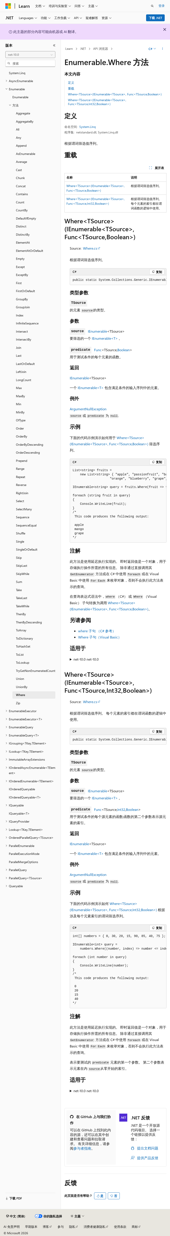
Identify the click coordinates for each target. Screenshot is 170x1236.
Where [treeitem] (20, 695)
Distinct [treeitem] (21, 226)
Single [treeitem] (20, 541)
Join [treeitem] (18, 347)
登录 (161, 6)
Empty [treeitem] (20, 258)
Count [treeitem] (20, 202)
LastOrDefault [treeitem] (25, 364)
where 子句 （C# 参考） (97, 631)
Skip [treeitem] (19, 557)
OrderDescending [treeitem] (28, 452)
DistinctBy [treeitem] (23, 234)
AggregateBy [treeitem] (24, 121)
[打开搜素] (152, 6)
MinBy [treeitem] (20, 412)
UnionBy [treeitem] (21, 687)
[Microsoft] (8, 6)
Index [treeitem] (19, 315)
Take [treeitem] (19, 590)
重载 (71, 88)
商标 (135, 1226)
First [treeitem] (19, 283)
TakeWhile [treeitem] (22, 606)
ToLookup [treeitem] (22, 662)
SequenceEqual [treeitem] (26, 525)
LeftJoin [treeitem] (21, 372)
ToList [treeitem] (20, 654)
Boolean (123, 349)
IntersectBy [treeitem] (23, 339)
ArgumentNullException (88, 409)
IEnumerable (97, 331)
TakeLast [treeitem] (21, 598)
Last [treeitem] (18, 355)
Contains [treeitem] (22, 194)
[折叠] (54, 45)
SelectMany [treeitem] (24, 509)
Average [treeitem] (21, 162)
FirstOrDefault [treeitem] (25, 291)
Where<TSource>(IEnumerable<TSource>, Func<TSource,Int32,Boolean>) (97, 102)
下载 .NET (155, 18)
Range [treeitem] (20, 469)
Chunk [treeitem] (20, 178)
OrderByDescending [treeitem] (29, 444)
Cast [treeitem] (19, 170)
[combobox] (30, 54)
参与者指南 (82, 1148)
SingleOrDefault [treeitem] (26, 549)
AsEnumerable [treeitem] (25, 154)
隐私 (72, 1226)
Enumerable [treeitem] (20, 97)
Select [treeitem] (20, 501)
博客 (46, 1226)
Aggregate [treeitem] (23, 113)
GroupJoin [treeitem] (23, 307)
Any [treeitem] (18, 137)
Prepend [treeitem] (21, 461)
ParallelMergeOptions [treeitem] (23, 862)
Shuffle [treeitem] (20, 533)
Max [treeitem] (19, 388)
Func (98, 349)
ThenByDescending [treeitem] (29, 622)
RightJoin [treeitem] (22, 493)
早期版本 (31, 1226)
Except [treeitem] (20, 267)
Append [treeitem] (21, 145)
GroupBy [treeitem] (22, 299)
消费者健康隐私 (94, 1226)
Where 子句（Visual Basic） (100, 637)
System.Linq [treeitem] (17, 73)
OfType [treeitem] (20, 420)
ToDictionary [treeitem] (24, 638)
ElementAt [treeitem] (23, 242)
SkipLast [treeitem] (21, 565)
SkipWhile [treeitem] (22, 574)
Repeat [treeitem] (20, 477)
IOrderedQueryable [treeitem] (22, 789)
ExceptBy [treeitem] (22, 275)
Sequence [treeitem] (22, 517)
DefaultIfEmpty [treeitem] (26, 218)
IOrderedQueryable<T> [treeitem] (25, 797)
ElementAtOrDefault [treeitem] (29, 251)
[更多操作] (162, 48)
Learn (69, 48)
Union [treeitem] (20, 679)
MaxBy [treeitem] (20, 396)
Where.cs (90, 248)
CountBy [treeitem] (22, 210)
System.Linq (87, 127)
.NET (83, 48)
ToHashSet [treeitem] (23, 646)
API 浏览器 (100, 48)
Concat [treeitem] (21, 186)
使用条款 (120, 1226)
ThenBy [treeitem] (21, 614)
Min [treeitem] (18, 404)
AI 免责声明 (12, 1226)
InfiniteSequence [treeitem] (27, 323)
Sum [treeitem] (19, 582)
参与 (61, 1226)
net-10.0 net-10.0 (86, 659)
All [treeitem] (17, 129)
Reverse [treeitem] (21, 485)
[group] (118, 280)
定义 (71, 82)
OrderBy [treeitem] (21, 436)
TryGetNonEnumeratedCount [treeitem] (35, 671)
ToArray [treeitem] (21, 630)
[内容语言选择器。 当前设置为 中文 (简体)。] (16, 1216)
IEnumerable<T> (105, 338)
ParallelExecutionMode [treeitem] (24, 854)
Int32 (121, 809)
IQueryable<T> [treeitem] (19, 813)
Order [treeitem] (20, 428)
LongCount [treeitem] (23, 380)
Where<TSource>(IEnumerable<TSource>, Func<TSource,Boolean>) (115, 94)
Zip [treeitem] (18, 703)
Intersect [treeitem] (22, 331)
